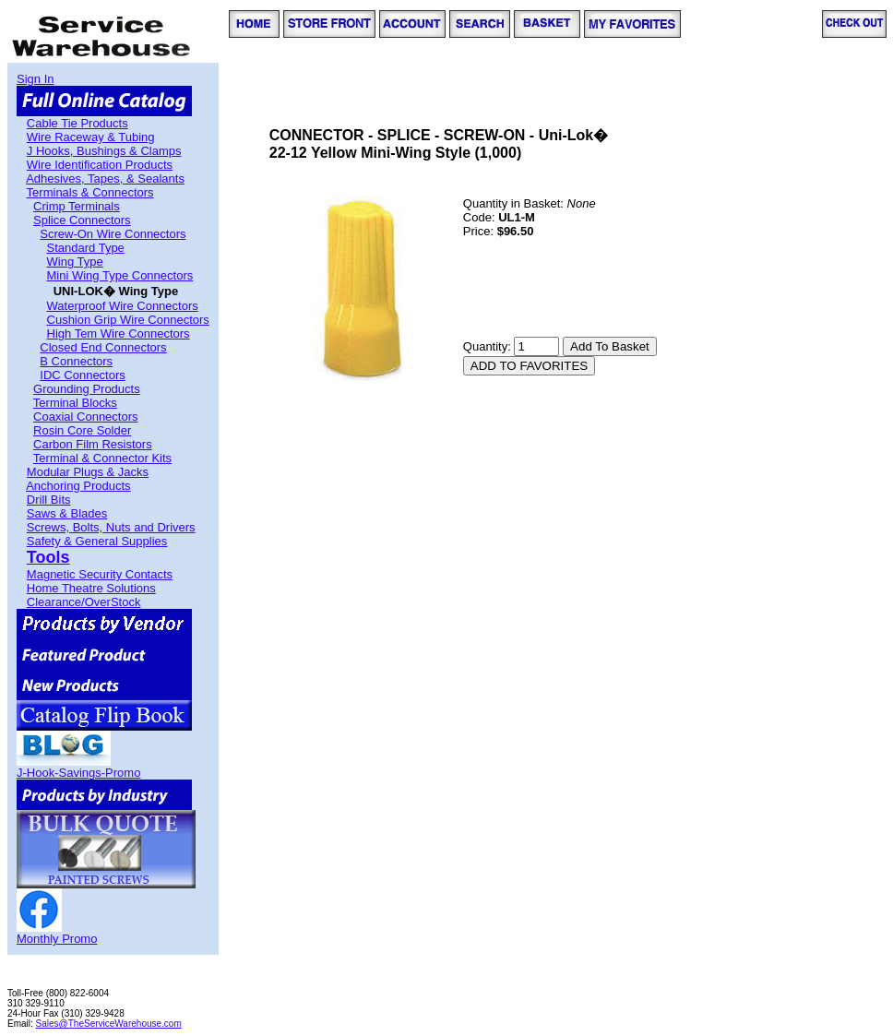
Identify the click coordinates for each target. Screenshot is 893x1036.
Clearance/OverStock (84, 602)
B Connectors (76, 361)
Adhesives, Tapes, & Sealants (105, 178)
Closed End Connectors (103, 347)
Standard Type (86, 248)
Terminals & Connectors (90, 192)
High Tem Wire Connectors (118, 333)
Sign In (35, 79)
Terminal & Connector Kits (102, 458)
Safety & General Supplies (97, 541)
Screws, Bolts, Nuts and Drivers (111, 527)
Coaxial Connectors (85, 416)
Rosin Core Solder (82, 430)
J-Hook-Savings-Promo (78, 773)
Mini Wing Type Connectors (120, 275)
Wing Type (75, 261)
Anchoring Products (78, 486)
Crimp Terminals (76, 206)
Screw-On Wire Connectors (112, 234)
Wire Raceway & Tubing (91, 137)
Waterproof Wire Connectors (122, 306)
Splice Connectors (82, 220)
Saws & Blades (67, 513)
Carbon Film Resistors (92, 444)
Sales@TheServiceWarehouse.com (109, 1023)
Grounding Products (86, 389)
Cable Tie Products (77, 123)
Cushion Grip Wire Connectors (128, 320)
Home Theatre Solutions (91, 588)
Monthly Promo (57, 939)
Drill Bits (49, 499)
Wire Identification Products (100, 165)
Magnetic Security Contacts (100, 574)
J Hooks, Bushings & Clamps (104, 151)
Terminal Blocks (75, 403)
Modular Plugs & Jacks (88, 472)
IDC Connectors (82, 375)
